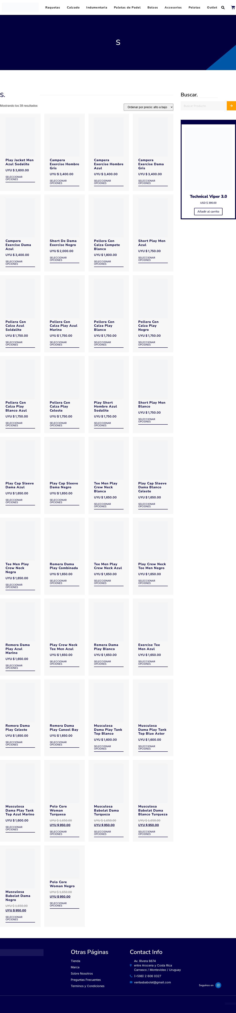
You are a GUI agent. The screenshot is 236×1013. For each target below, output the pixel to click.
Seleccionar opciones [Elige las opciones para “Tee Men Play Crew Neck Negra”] (14, 586)
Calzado (73, 8)
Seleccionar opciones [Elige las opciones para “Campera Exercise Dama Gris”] (146, 182)
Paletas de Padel (127, 8)
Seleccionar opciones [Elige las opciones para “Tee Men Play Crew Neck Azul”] (102, 582)
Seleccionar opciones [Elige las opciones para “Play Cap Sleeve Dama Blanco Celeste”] (146, 505)
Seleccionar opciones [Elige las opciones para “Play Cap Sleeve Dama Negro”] (58, 501)
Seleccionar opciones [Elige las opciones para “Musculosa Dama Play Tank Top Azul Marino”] (14, 828)
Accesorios (173, 8)
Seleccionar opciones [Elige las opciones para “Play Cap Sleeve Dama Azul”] (14, 501)
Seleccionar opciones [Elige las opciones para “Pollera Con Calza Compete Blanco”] (102, 262)
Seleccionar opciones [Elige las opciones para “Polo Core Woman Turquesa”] (58, 832)
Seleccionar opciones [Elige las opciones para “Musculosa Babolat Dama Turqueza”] (102, 832)
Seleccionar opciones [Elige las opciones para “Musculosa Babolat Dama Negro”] (14, 918)
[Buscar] (231, 105)
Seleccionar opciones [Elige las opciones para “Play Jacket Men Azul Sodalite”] (14, 178)
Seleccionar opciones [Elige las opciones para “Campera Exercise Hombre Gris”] (58, 182)
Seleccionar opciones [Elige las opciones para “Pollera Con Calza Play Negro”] (146, 343)
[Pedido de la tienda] (148, 107)
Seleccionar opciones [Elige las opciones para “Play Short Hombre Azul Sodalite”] (102, 424)
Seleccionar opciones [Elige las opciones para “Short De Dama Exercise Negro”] (58, 258)
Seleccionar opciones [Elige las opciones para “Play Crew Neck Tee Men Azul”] (58, 662)
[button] (223, 7)
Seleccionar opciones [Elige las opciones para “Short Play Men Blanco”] (146, 420)
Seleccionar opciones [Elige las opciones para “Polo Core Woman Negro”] (58, 904)
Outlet (212, 8)
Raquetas (52, 8)
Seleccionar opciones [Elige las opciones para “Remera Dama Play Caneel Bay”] (58, 743)
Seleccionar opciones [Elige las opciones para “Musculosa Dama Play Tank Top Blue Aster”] (146, 747)
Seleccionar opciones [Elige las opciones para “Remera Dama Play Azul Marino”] (14, 666)
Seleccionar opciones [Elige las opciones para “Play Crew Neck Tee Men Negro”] (146, 582)
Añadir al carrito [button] (208, 212)
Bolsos (153, 8)
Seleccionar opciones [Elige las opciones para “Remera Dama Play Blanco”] (102, 662)
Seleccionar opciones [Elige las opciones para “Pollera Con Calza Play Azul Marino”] (58, 343)
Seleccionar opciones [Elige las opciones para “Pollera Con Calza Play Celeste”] (58, 424)
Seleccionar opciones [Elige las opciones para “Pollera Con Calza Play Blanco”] (102, 343)
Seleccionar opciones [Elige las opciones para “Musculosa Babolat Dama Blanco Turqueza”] (146, 832)
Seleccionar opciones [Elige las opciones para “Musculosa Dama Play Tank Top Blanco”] (102, 747)
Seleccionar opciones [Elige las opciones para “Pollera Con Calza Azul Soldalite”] (14, 343)
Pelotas (194, 8)
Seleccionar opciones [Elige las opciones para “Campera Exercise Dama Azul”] (14, 262)
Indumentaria (96, 8)
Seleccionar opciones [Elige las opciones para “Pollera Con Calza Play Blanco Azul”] (14, 424)
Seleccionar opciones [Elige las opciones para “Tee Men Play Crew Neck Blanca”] (102, 505)
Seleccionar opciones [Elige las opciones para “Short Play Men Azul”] (146, 258)
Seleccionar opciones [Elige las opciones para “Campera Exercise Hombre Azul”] (102, 182)
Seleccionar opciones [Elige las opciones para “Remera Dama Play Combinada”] (58, 582)
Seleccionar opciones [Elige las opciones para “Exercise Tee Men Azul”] (146, 662)
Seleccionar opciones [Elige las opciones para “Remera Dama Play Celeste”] (14, 743)
